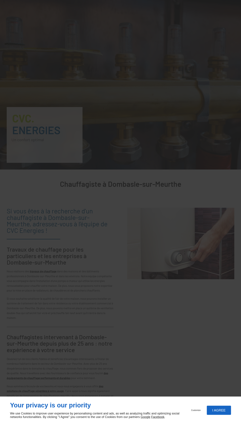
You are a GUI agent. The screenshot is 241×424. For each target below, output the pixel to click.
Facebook (157, 417)
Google (145, 417)
